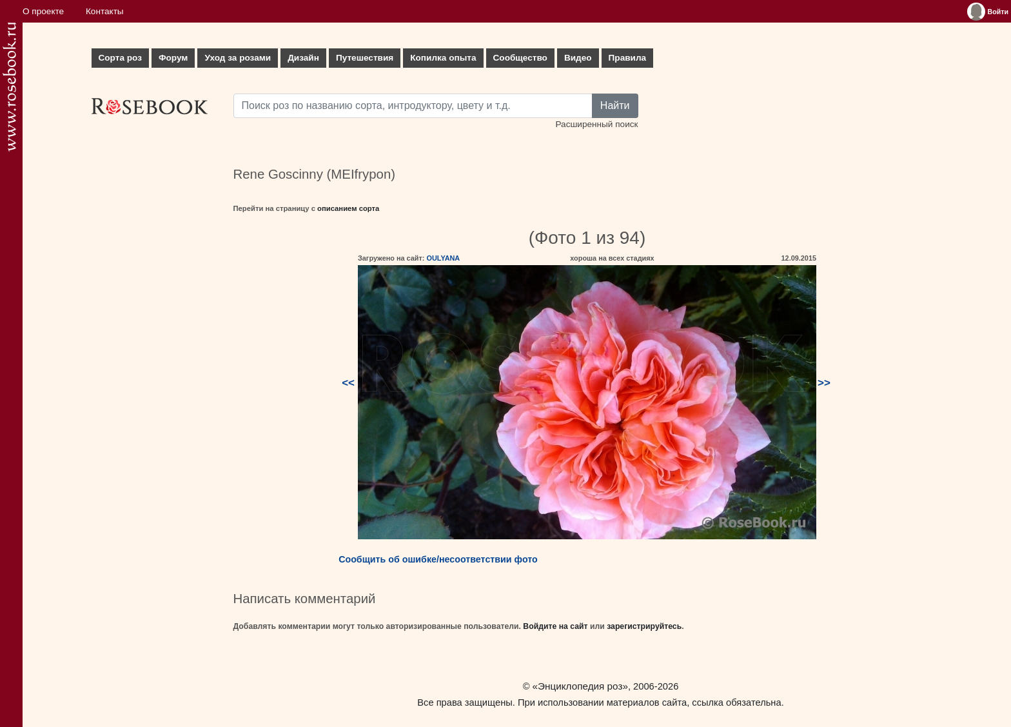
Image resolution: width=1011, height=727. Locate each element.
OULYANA (443, 258)
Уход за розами (237, 58)
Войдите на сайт (555, 626)
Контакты (105, 11)
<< (348, 383)
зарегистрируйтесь (644, 626)
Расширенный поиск (596, 124)
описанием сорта (348, 208)
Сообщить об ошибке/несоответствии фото (438, 559)
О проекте (43, 11)
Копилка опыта (443, 58)
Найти (615, 105)
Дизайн (303, 58)
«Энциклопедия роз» (580, 686)
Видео (578, 58)
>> (824, 383)
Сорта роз (120, 58)
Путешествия (364, 58)
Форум (173, 58)
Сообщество (520, 58)
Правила (628, 58)
